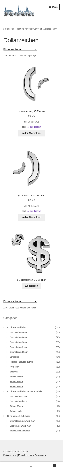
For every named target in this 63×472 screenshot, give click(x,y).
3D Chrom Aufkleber (16, 327)
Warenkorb (49, 465)
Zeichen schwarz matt (20, 426)
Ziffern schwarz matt (20, 431)
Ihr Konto (10, 467)
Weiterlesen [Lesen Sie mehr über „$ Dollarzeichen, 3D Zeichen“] (31, 286)
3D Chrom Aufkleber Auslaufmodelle (24, 391)
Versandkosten (34, 127)
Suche (31, 467)
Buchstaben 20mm (19, 332)
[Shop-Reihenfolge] (20, 49)
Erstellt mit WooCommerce (32, 455)
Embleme (14, 357)
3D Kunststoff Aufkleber (18, 416)
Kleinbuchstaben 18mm (21, 362)
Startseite (9, 29)
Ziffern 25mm (16, 377)
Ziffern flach (16, 411)
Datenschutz (9, 455)
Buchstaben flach (18, 401)
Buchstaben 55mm (19, 396)
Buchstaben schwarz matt (22, 421)
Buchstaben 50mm (19, 352)
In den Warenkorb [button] (31, 133)
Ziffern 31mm (16, 386)
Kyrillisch (14, 367)
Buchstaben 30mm (19, 342)
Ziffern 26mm (16, 381)
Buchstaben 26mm (19, 337)
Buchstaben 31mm (19, 347)
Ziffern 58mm (16, 406)
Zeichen (14, 372)
